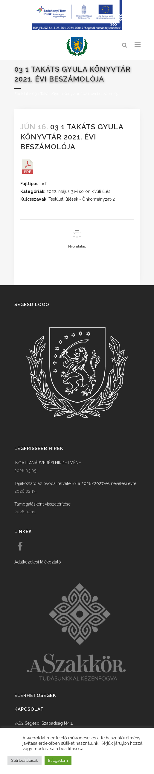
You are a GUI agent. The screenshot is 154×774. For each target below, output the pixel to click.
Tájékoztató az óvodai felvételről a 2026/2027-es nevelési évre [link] (75, 483)
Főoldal (21, 93)
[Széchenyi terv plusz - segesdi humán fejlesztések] (77, 28)
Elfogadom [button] (58, 760)
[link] (77, 46)
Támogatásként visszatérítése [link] (42, 504)
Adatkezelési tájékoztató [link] (37, 562)
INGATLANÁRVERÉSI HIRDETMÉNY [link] (47, 462)
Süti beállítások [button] (24, 760)
